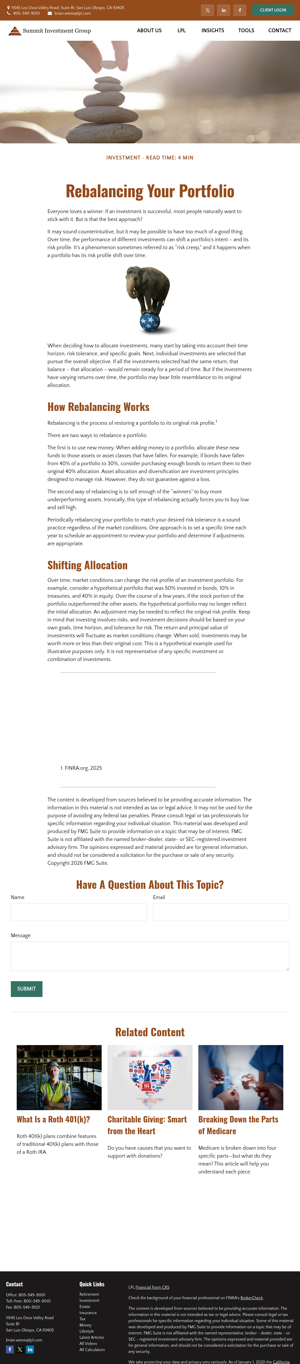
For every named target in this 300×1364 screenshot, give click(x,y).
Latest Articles (91, 1337)
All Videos (88, 1343)
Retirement (89, 1294)
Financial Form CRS (152, 1287)
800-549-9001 (36, 1301)
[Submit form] (26, 989)
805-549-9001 (23, 13)
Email (159, 898)
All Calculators (92, 1350)
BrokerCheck (252, 1298)
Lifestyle (86, 1331)
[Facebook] (239, 10)
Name (17, 898)
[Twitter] (207, 10)
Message (21, 936)
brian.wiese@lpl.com (69, 13)
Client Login (273, 10)
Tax (82, 1319)
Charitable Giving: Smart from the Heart (147, 1125)
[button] (149, 30)
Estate (84, 1306)
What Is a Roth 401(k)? (53, 1119)
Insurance (88, 1313)
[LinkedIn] (223, 10)
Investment (89, 1300)
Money (85, 1325)
